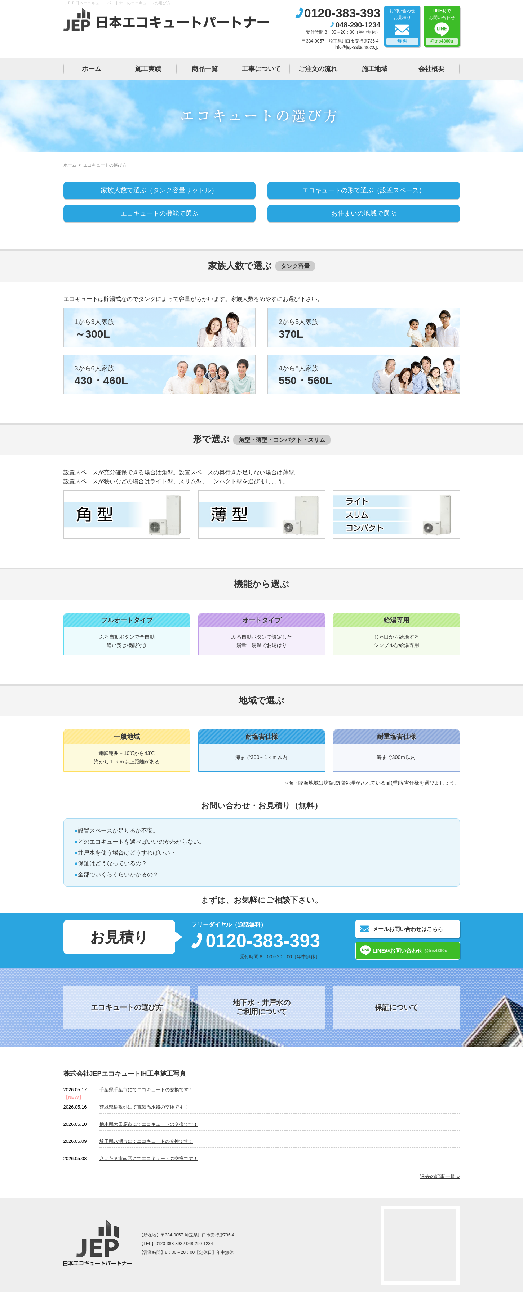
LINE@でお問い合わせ (442, 26)
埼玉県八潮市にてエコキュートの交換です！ (146, 1141)
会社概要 (431, 68)
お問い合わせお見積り (402, 26)
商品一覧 (205, 68)
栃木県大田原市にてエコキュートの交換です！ (148, 1124)
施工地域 (374, 68)
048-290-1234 (358, 25)
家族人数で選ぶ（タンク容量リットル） (159, 190)
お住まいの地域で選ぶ (363, 213)
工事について (261, 68)
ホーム (91, 68)
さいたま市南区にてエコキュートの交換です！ (148, 1158)
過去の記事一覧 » (440, 1176)
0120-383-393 (342, 13)
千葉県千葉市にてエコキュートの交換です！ (146, 1089)
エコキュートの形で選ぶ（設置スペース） (363, 190)
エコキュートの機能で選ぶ (159, 213)
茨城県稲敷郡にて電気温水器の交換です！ (144, 1107)
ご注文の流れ (317, 68)
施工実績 (148, 68)
